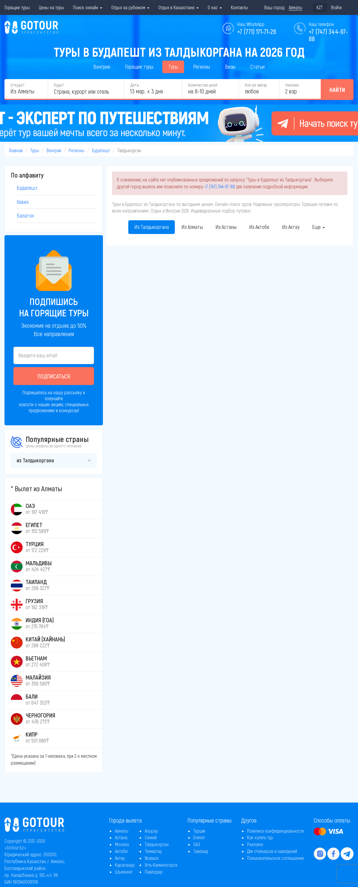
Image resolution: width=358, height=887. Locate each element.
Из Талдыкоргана (151, 227)
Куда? (59, 84)
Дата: (134, 84)
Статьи (257, 66)
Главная (16, 150)
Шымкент (123, 871)
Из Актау (291, 227)
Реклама (255, 844)
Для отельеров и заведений (272, 851)
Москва (122, 844)
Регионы (201, 66)
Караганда (125, 865)
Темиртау (153, 851)
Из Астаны (226, 227)
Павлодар (154, 871)
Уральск (152, 858)
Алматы (121, 831)
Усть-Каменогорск (161, 865)
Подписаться (54, 376)
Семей (151, 837)
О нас (215, 7)
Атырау (151, 831)
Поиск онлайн (87, 7)
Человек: (292, 84)
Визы (230, 66)
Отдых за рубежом (130, 7)
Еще (318, 227)
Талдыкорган (157, 844)
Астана (121, 837)
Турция (199, 831)
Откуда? (17, 84)
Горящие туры (17, 7)
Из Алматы (192, 227)
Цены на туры (51, 7)
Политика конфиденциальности (275, 831)
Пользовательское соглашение (275, 858)
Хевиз (22, 201)
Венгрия (101, 66)
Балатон (25, 215)
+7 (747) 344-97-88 (219, 186)
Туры (173, 66)
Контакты (239, 7)
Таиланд (200, 851)
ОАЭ (196, 844)
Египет (199, 837)
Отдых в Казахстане (178, 7)
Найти (337, 89)
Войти (336, 7)
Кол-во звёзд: (256, 84)
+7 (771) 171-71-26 (256, 31)
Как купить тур (260, 837)
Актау (120, 858)
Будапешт (101, 150)
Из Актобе (259, 227)
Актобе (121, 851)
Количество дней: (203, 84)
